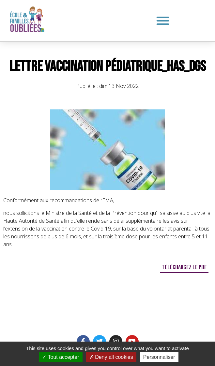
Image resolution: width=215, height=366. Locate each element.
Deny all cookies (111, 357)
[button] (163, 20)
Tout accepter (60, 357)
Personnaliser (159, 357)
